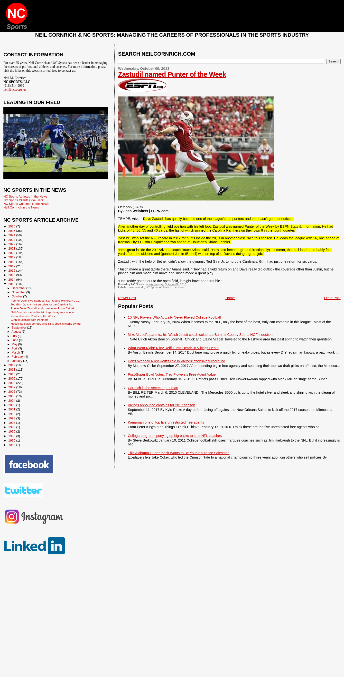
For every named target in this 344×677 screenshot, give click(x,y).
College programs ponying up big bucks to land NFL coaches (175, 436)
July (15, 336)
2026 (12, 226)
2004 (12, 400)
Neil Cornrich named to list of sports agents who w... (43, 312)
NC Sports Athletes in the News (165, 287)
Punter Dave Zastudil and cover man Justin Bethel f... (44, 308)
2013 (12, 284)
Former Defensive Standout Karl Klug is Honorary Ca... (45, 300)
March (16, 352)
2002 (12, 405)
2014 (12, 279)
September (19, 327)
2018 (12, 262)
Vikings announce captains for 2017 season (161, 405)
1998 (12, 418)
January (17, 361)
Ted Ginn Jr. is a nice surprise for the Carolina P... (42, 304)
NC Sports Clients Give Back (23, 200)
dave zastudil (136, 287)
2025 (12, 231)
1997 (12, 423)
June (15, 340)
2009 (12, 378)
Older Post (332, 298)
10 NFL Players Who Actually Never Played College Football (174, 317)
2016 (12, 270)
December (19, 288)
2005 (12, 396)
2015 (12, 275)
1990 (12, 440)
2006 (12, 391)
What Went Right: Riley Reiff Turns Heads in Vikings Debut (173, 348)
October (17, 296)
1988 (12, 445)
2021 (12, 248)
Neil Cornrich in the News (21, 207)
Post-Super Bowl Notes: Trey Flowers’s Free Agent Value (172, 374)
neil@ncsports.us (14, 89)
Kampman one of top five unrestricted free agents (166, 422)
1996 (12, 427)
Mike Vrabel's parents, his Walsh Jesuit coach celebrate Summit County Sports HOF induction (200, 335)
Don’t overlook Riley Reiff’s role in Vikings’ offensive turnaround (176, 361)
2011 (12, 369)
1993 (12, 436)
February (18, 356)
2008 (12, 383)
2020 (12, 253)
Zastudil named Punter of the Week (172, 74)
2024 (12, 235)
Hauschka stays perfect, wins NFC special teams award (46, 323)
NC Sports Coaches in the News (25, 204)
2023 (12, 240)
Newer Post (127, 298)
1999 (12, 414)
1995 (12, 431)
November (19, 292)
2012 (12, 365)
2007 (12, 387)
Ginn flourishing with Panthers (29, 319)
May (15, 344)
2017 (12, 266)
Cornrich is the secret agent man (153, 388)
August (16, 331)
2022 (12, 244)
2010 (12, 374)
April (14, 348)
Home (230, 298)
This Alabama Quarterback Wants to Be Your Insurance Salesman (178, 453)
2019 (12, 257)
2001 (12, 409)
